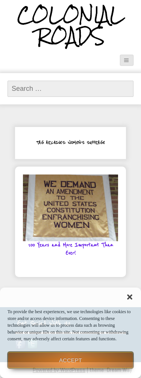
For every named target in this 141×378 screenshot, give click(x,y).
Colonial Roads (70, 26)
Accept (70, 360)
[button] (129, 297)
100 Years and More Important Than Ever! (70, 249)
